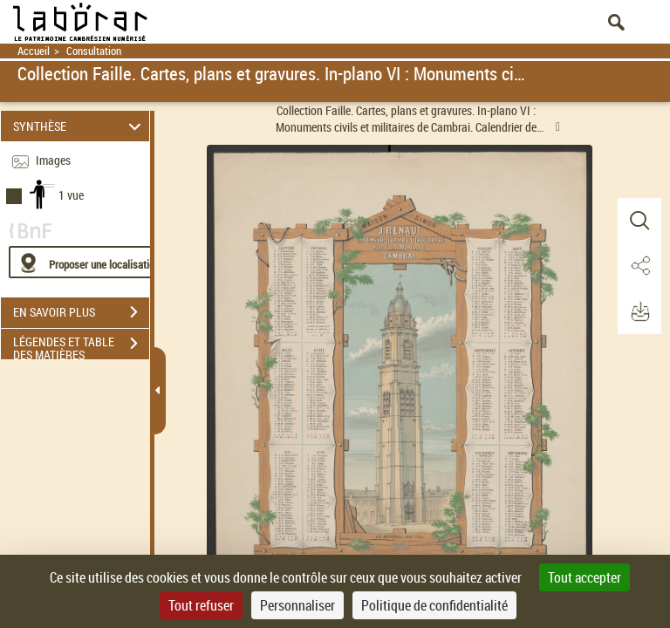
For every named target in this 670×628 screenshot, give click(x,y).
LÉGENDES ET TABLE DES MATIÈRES (81, 345)
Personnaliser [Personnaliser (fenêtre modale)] (297, 605)
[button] (639, 220)
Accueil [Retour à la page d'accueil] (33, 51)
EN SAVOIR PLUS (81, 312)
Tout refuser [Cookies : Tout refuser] (201, 605)
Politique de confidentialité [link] (434, 605)
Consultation (93, 51)
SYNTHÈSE (80, 126)
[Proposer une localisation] (91, 262)
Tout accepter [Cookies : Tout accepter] (584, 577)
